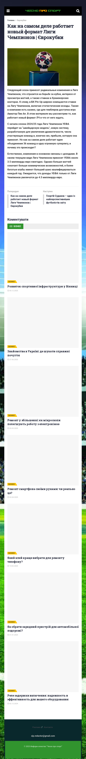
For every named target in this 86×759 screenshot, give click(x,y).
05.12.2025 (12, 291)
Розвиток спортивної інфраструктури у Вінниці (42, 287)
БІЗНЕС (12, 282)
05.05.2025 (12, 429)
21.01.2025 (12, 635)
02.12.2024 (12, 704)
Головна (10, 20)
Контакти (48, 727)
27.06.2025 (12, 360)
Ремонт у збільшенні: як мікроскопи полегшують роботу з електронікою (34, 422)
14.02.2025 (12, 566)
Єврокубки (21, 20)
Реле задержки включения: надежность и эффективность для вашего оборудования (38, 698)
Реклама (36, 727)
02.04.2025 (12, 498)
